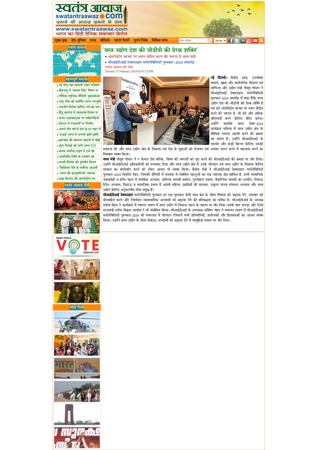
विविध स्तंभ (160, 40)
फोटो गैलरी (122, 40)
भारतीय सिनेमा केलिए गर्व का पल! (78, 107)
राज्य (93, 40)
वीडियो (105, 40)
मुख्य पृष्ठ (61, 40)
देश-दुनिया (78, 40)
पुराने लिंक (141, 40)
